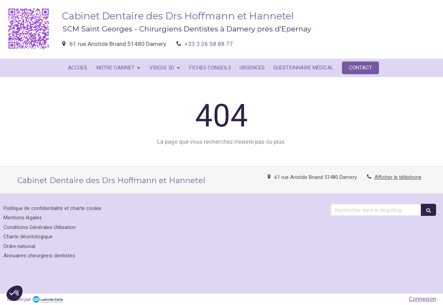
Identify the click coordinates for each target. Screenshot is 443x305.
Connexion (422, 298)
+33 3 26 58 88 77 (208, 43)
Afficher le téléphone (398, 177)
